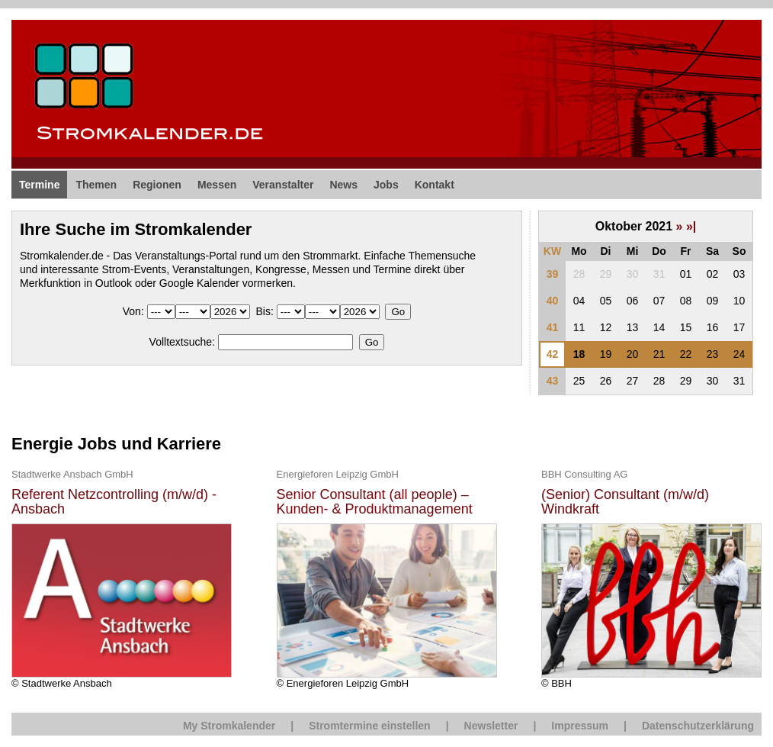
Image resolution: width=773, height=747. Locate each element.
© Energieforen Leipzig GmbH (387, 578)
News (343, 185)
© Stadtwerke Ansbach (121, 578)
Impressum (579, 726)
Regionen (157, 185)
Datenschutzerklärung (698, 726)
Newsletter (491, 726)
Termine (39, 185)
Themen (96, 185)
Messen (216, 185)
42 (553, 354)
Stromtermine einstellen (370, 726)
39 (553, 274)
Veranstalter (282, 185)
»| (691, 226)
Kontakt (434, 185)
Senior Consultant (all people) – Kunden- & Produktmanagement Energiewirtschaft (375, 502)
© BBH (651, 578)
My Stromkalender (229, 726)
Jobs (386, 185)
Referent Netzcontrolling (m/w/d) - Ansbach (114, 502)
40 (553, 301)
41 (553, 327)
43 (553, 381)
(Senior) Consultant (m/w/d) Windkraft (625, 502)
